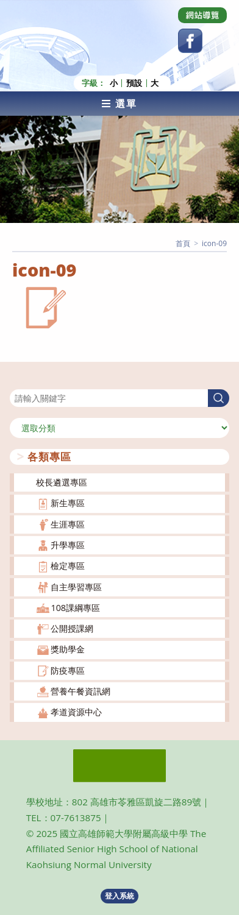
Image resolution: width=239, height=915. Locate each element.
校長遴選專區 (61, 482)
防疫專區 (68, 670)
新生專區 (68, 503)
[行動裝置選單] (119, 103)
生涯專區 (68, 524)
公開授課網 (72, 628)
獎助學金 (68, 649)
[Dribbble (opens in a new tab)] (202, 15)
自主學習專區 (76, 587)
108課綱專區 (75, 607)
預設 (134, 83)
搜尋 (18, 381)
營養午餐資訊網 (80, 691)
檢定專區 (68, 565)
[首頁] (183, 243)
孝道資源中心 (76, 712)
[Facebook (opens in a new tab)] (190, 41)
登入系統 (119, 896)
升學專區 (68, 545)
